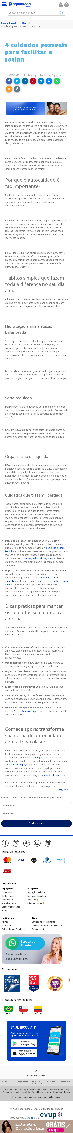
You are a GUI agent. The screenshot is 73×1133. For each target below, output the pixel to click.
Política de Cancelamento (14, 1092)
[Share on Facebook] (9, 81)
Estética (5, 910)
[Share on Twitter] (17, 81)
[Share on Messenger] (49, 81)
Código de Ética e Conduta (39, 1092)
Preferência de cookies (37, 1090)
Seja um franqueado (11, 907)
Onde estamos (8, 896)
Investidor (6, 925)
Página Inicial (8, 23)
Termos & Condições (58, 1090)
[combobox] (36, 13)
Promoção (31, 900)
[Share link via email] (9, 89)
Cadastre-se (36, 823)
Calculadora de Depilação (13, 929)
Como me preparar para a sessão (47, 925)
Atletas (5, 922)
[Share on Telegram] (41, 81)
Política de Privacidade (14, 1090)
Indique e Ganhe (34, 903)
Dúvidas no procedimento (43, 922)
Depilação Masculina (36, 896)
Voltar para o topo (36, 1073)
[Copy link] (17, 89)
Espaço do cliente (40, 929)
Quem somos (8, 892)
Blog (24, 23)
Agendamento (8, 900)
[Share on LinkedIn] (25, 81)
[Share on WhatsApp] (57, 81)
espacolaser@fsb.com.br (49, 1097)
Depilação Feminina (36, 892)
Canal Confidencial (61, 1092)
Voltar (63, 790)
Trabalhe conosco (10, 903)
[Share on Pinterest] (33, 81)
